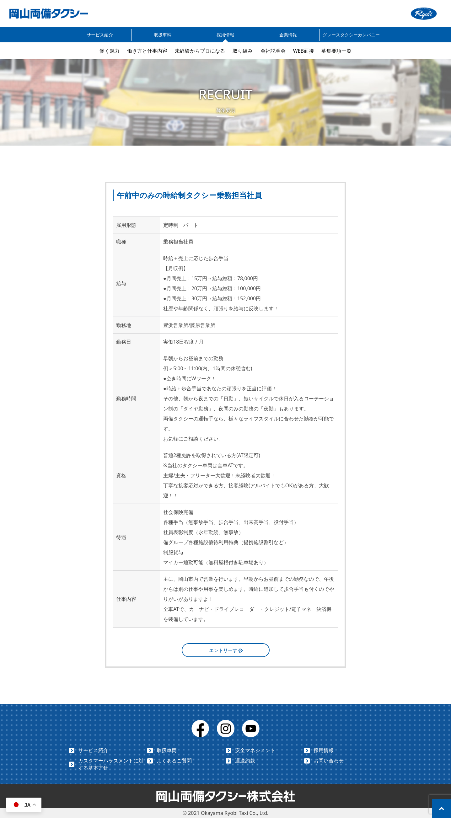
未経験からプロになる (200, 50)
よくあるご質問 (174, 760)
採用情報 (225, 35)
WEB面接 (303, 50)
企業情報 (288, 35)
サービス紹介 (100, 35)
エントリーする (225, 650)
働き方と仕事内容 (147, 50)
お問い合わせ (329, 760)
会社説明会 (273, 50)
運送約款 (245, 760)
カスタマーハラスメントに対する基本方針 (110, 764)
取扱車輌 (162, 35)
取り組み (243, 50)
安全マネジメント (255, 750)
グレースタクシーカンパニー (351, 35)
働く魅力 (109, 50)
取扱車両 (167, 750)
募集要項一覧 (336, 50)
